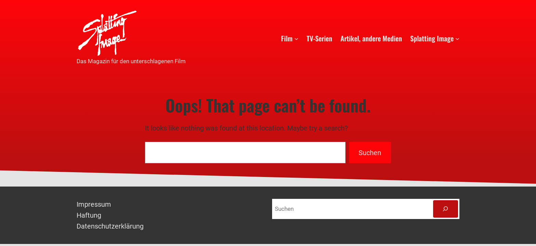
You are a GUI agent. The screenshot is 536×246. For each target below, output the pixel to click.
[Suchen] (445, 209)
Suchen (370, 153)
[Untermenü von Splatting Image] (457, 38)
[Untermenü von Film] (296, 38)
